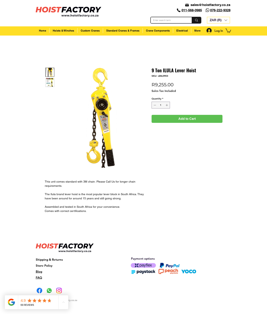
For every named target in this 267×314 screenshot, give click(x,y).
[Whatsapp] (207, 10)
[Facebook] (39, 290)
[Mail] (187, 5)
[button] (218, 20)
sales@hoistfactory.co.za (210, 5)
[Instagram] (59, 290)
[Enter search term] (168, 20)
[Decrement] (154, 105)
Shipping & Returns (49, 259)
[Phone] (179, 10)
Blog (39, 271)
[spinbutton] (161, 105)
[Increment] (167, 105)
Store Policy (44, 265)
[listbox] (218, 20)
